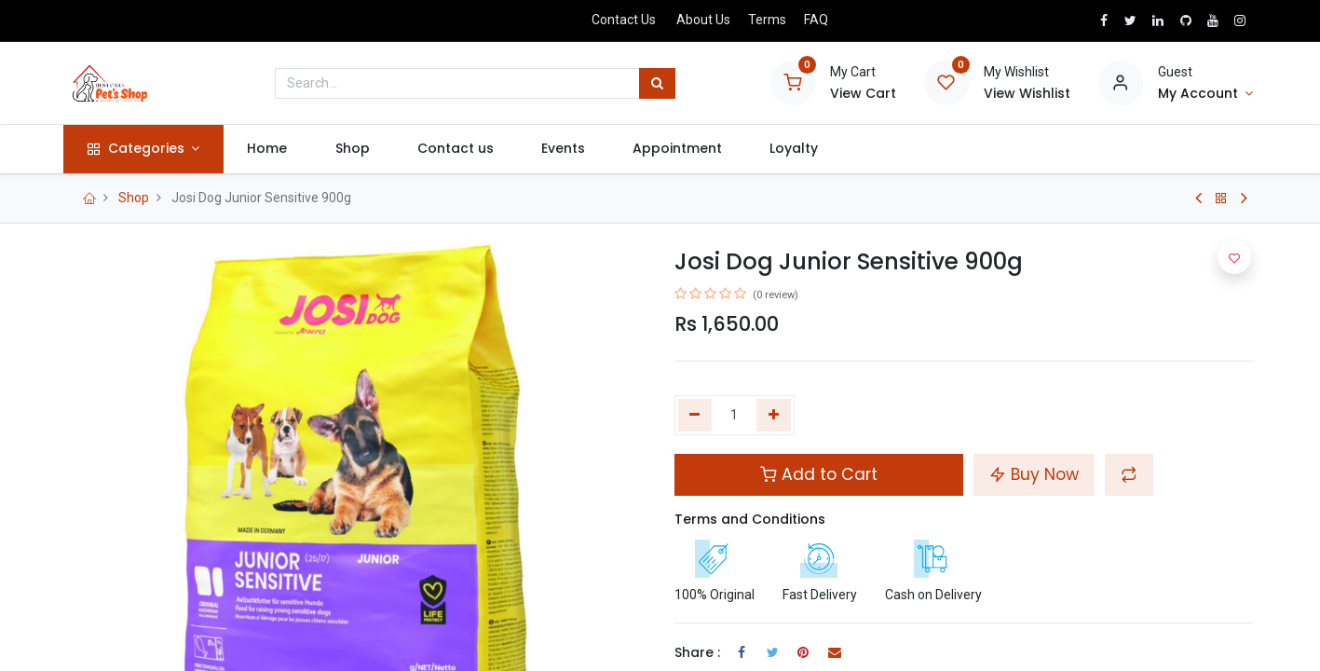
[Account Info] (1205, 94)
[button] (1129, 474)
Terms (767, 19)
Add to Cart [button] (819, 474)
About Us (703, 19)
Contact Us (624, 19)
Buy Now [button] (1034, 474)
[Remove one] (695, 415)
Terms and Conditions (749, 519)
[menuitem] (271, 149)
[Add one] (773, 415)
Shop (133, 197)
